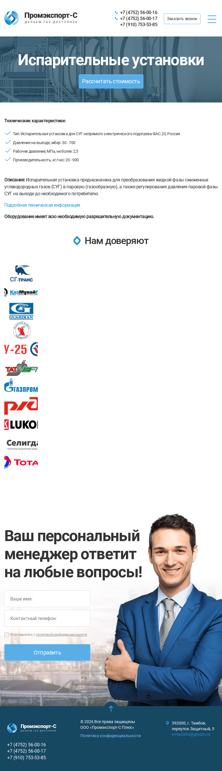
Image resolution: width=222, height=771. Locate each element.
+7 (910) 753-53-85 (138, 24)
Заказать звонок (182, 18)
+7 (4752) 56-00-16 (138, 12)
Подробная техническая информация (42, 205)
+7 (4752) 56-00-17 (138, 18)
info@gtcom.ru (196, 734)
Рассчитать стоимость (111, 81)
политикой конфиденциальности (61, 635)
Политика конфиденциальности (110, 735)
